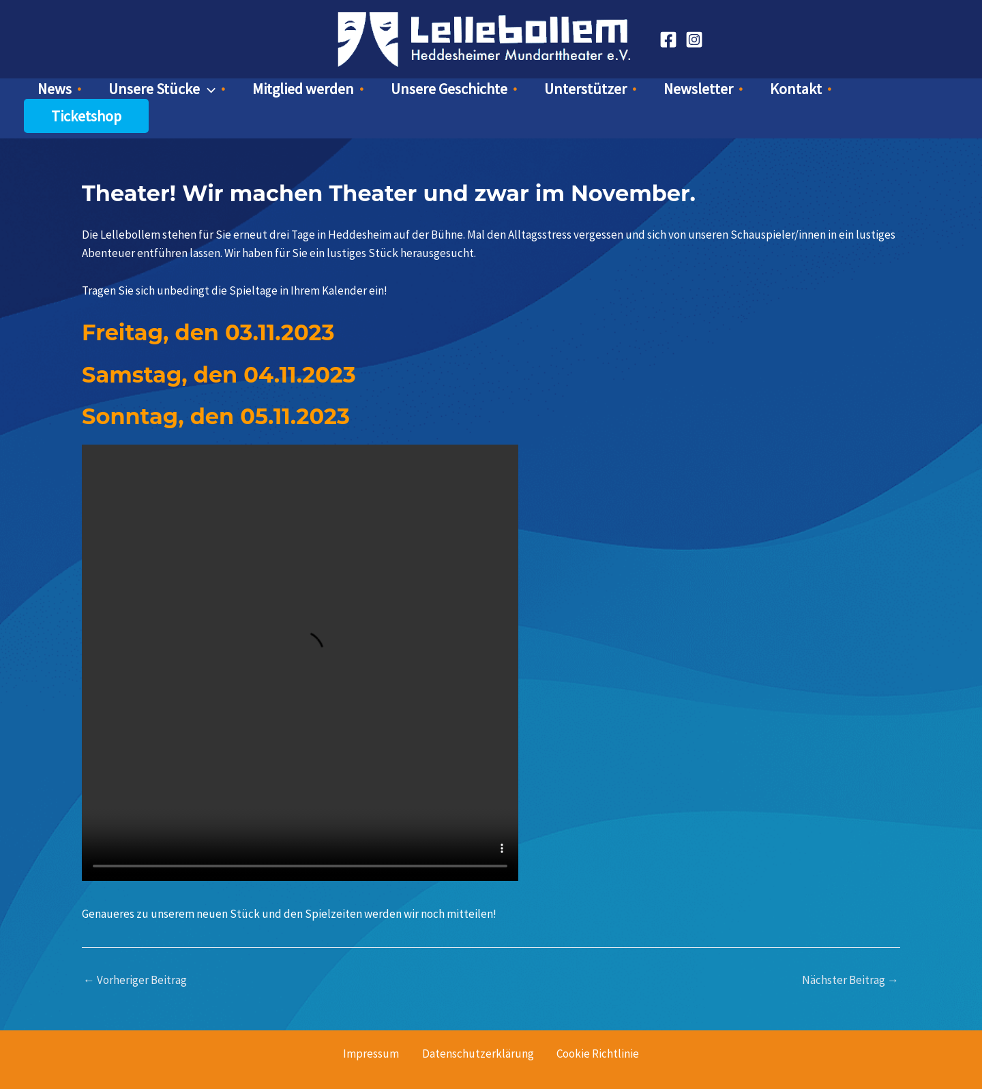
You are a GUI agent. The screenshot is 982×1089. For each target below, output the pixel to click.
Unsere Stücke (196, 92)
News (106, 92)
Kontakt (746, 92)
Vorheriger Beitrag (135, 956)
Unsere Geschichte (450, 92)
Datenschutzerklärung (478, 1029)
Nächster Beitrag (850, 956)
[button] (242, 92)
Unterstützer (570, 92)
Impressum (373, 1029)
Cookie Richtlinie (596, 1029)
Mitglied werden (321, 92)
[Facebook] (668, 39)
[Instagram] (694, 39)
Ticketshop (840, 92)
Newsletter (665, 92)
